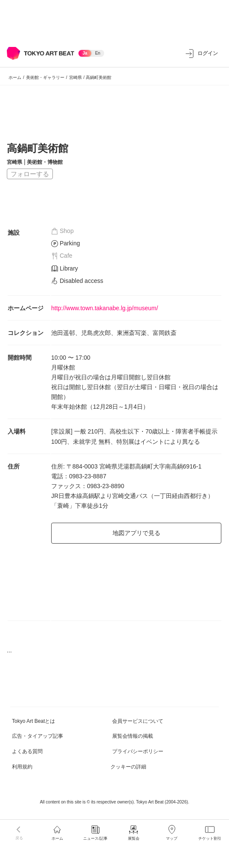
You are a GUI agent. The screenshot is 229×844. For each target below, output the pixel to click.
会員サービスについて (137, 721)
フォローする (30, 174)
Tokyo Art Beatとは (33, 721)
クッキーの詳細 (128, 767)
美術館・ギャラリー (45, 77)
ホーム (15, 77)
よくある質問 (27, 751)
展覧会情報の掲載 (132, 736)
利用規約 (22, 767)
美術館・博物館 (45, 162)
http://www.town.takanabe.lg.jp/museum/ (104, 308)
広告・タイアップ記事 (37, 736)
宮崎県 (75, 77)
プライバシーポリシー (137, 751)
